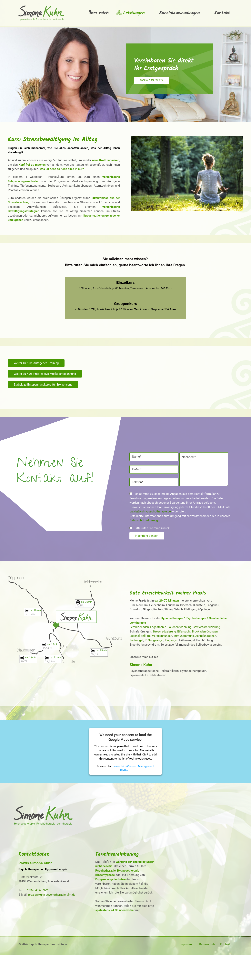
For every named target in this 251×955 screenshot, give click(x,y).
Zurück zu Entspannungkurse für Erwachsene (43, 384)
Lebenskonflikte (140, 636)
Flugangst (171, 640)
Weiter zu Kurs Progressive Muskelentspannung (45, 374)
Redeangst (136, 640)
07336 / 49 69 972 (151, 80)
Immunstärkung (184, 636)
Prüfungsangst (154, 640)
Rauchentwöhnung (179, 627)
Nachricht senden (146, 536)
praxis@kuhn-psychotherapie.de (150, 511)
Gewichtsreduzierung (206, 627)
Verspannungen (162, 636)
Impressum (187, 944)
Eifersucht (184, 631)
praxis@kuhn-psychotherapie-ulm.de (51, 894)
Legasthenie (158, 627)
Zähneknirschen (205, 636)
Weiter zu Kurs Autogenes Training (36, 363)
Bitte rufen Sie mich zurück (149, 528)
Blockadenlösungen (205, 631)
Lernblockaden (139, 627)
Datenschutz (207, 944)
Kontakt (225, 944)
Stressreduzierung (164, 631)
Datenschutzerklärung (143, 520)
